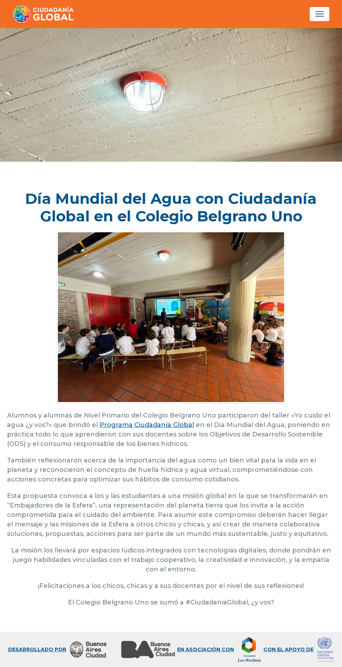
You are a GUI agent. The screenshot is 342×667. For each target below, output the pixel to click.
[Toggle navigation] (319, 14)
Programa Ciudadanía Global (147, 425)
